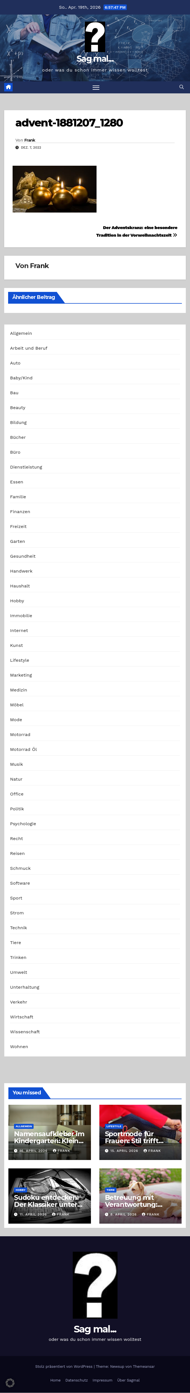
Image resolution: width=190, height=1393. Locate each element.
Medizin (18, 690)
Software (20, 883)
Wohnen (19, 1046)
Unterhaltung (24, 987)
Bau (14, 392)
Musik (16, 764)
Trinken (18, 957)
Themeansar (144, 1366)
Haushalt (20, 586)
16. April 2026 (34, 1151)
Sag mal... (95, 59)
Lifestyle (19, 660)
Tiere (15, 942)
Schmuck (20, 868)
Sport (16, 898)
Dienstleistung (26, 467)
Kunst (16, 645)
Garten (17, 541)
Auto (15, 363)
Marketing (21, 675)
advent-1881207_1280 (69, 122)
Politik (17, 808)
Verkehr (18, 1002)
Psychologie (23, 823)
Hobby (17, 600)
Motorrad (20, 734)
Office (17, 794)
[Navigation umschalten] (96, 87)
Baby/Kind (21, 377)
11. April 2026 (34, 1215)
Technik (18, 927)
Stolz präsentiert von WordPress (64, 1366)
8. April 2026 (124, 1215)
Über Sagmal (128, 1380)
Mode (16, 719)
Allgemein (21, 333)
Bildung (18, 422)
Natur (16, 779)
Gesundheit (23, 556)
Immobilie (21, 615)
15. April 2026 (124, 1151)
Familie (18, 496)
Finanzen (20, 511)
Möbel (17, 704)
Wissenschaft (25, 1031)
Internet (19, 630)
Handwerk (21, 571)
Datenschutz (76, 1380)
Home (55, 1380)
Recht (16, 838)
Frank (29, 140)
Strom (17, 912)
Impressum (102, 1380)
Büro (15, 452)
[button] (181, 87)
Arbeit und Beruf (29, 348)
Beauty (17, 407)
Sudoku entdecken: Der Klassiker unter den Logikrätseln (46, 1205)
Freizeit (18, 526)
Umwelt (18, 972)
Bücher (18, 437)
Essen (16, 482)
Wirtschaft (21, 1017)
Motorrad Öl (23, 749)
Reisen (17, 853)
